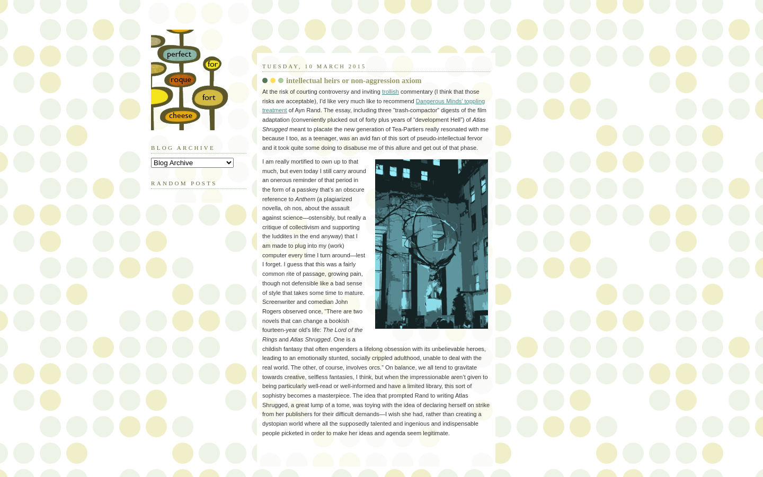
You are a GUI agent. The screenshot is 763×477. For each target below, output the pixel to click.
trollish (390, 91)
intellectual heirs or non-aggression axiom (354, 80)
